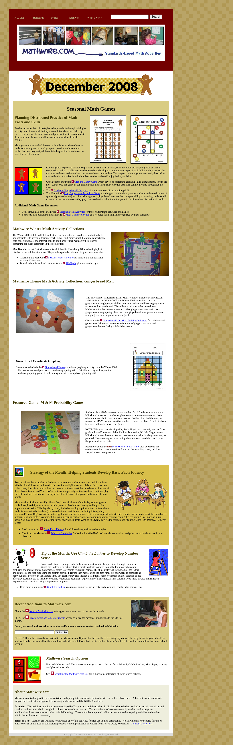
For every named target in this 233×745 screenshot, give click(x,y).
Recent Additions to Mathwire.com (47, 618)
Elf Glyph (71, 263)
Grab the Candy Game (85, 181)
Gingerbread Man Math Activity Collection (125, 320)
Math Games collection (78, 214)
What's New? (94, 17)
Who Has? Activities (61, 533)
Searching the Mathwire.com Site (71, 674)
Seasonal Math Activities (72, 211)
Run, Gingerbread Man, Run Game (82, 193)
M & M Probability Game (125, 446)
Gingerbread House (55, 367)
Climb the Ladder (56, 587)
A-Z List (19, 17)
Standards (38, 17)
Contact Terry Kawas (142, 723)
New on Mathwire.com (41, 611)
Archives (74, 17)
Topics (54, 17)
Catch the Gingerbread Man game (71, 190)
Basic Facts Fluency (54, 529)
